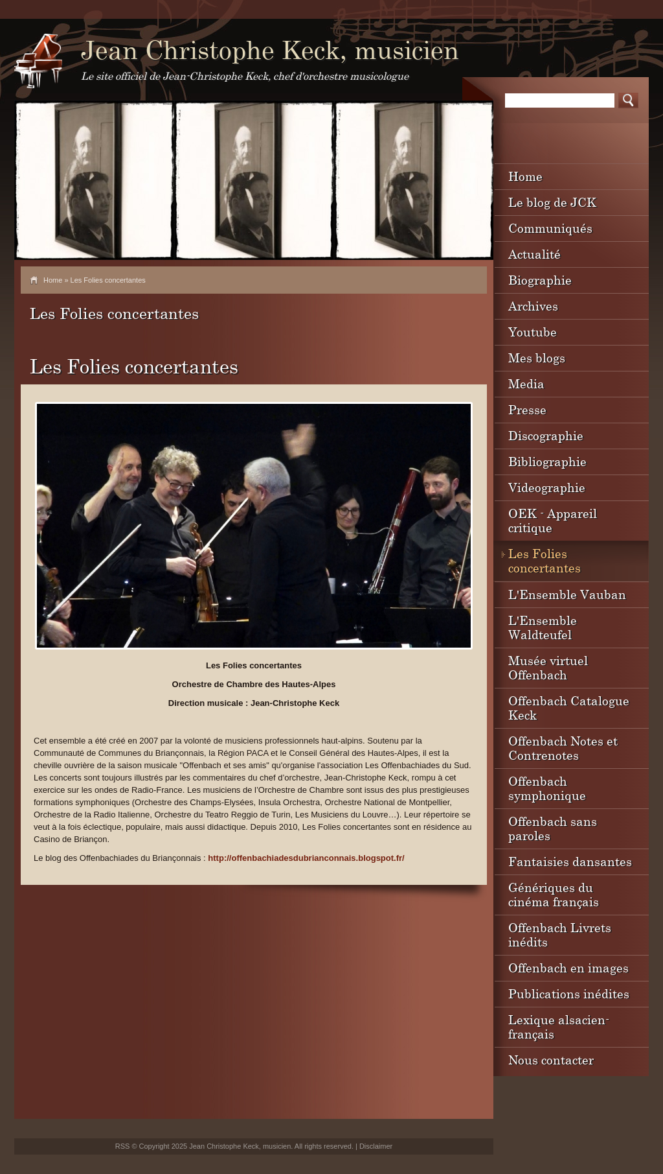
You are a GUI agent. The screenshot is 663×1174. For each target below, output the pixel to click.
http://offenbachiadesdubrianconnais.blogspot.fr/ (306, 858)
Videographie (546, 487)
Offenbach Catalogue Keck (568, 707)
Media (526, 383)
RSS (122, 1146)
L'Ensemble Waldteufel (542, 627)
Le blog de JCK (552, 201)
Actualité (534, 253)
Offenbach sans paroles (552, 828)
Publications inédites (568, 993)
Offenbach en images (568, 967)
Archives (533, 305)
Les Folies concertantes (544, 560)
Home (52, 280)
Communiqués (550, 227)
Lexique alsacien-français (558, 1026)
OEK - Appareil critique (552, 520)
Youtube (532, 331)
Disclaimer (375, 1146)
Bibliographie (547, 461)
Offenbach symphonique (547, 788)
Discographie (545, 435)
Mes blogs (536, 357)
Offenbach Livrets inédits (559, 934)
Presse (527, 409)
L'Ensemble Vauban (567, 594)
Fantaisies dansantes (570, 861)
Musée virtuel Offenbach (548, 667)
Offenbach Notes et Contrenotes (563, 747)
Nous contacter (551, 1059)
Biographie (540, 279)
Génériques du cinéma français (553, 894)
